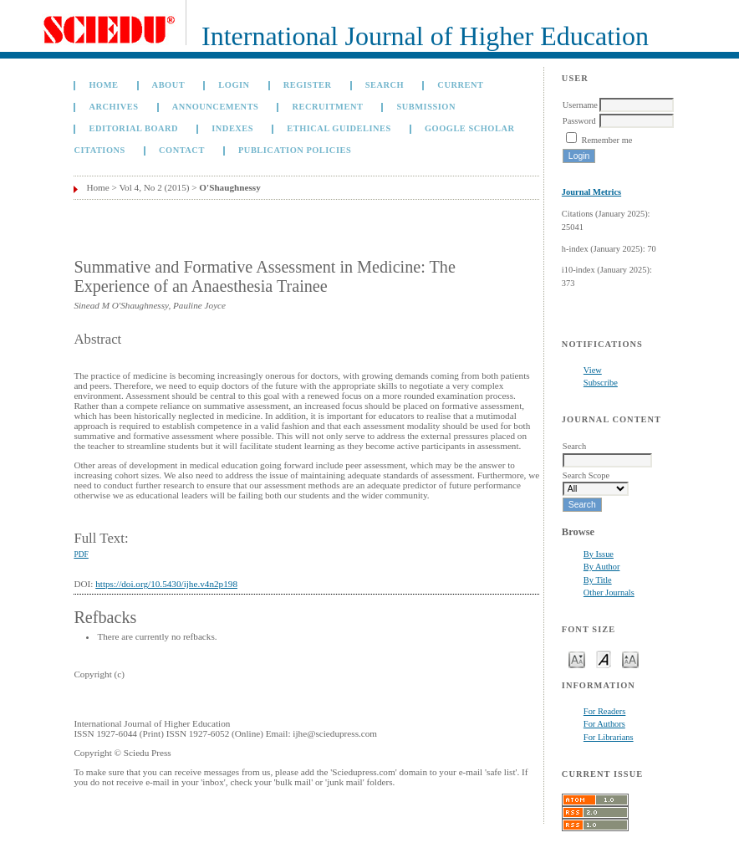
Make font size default (603, 658)
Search (384, 84)
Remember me (606, 140)
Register (307, 84)
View (593, 370)
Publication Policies (294, 150)
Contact (182, 150)
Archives (113, 106)
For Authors (604, 723)
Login (233, 84)
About (169, 84)
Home (103, 84)
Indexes (232, 128)
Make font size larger (630, 658)
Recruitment (328, 106)
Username (580, 105)
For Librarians (609, 737)
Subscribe (601, 382)
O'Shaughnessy (229, 187)
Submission (426, 106)
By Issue (599, 554)
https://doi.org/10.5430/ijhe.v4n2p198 (166, 584)
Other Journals (609, 592)
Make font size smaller (576, 658)
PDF (81, 554)
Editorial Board (133, 128)
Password (579, 120)
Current (460, 84)
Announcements (215, 106)
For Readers (605, 711)
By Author (602, 566)
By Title (598, 580)
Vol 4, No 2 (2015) (154, 187)
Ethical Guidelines (339, 128)
